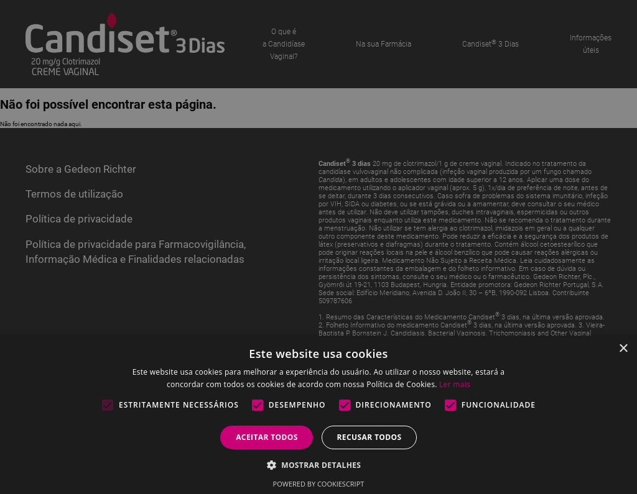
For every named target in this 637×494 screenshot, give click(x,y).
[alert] (318, 247)
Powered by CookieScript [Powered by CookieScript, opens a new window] (319, 483)
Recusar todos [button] (369, 437)
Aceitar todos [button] (267, 437)
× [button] (623, 349)
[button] (318, 464)
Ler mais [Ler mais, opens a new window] (454, 384)
